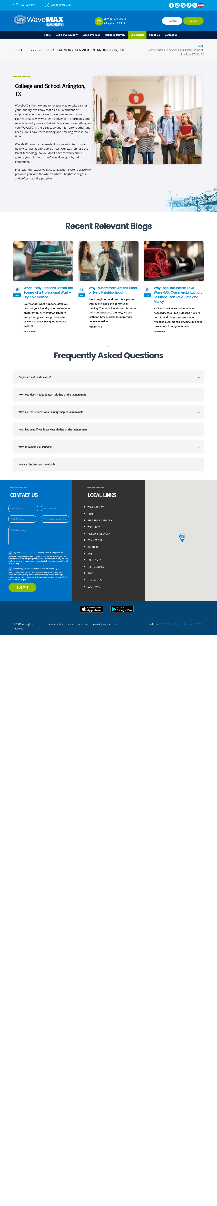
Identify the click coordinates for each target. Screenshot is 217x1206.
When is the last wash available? (37, 466)
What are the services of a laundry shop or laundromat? (50, 413)
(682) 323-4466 (24, 4)
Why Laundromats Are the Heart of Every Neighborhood (111, 291)
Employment (96, 560)
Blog (91, 573)
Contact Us (180, 35)
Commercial (141, 35)
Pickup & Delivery (116, 35)
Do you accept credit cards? (34, 378)
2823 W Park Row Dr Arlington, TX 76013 (181, 625)
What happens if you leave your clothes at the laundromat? (52, 431)
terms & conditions (30, 554)
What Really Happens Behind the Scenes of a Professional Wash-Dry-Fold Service (46, 294)
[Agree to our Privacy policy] (10, 554)
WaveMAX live (97, 508)
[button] (107, 347)
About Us (161, 35)
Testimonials (97, 566)
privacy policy (56, 625)
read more (31, 332)
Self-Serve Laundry (60, 35)
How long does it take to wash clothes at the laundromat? (52, 396)
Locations (193, 21)
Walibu (51, 630)
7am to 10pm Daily (58, 4)
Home (38, 35)
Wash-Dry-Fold (88, 35)
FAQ (89, 553)
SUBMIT (22, 588)
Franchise (172, 21)
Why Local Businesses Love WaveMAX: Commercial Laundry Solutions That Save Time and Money (176, 296)
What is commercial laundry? (35, 448)
